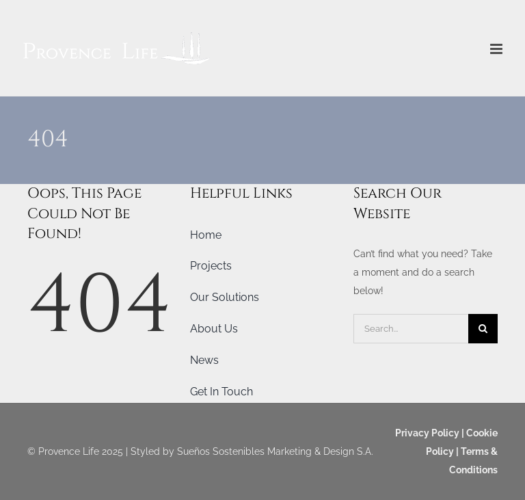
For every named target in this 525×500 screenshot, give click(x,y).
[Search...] (410, 328)
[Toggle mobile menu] (497, 49)
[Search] (483, 328)
